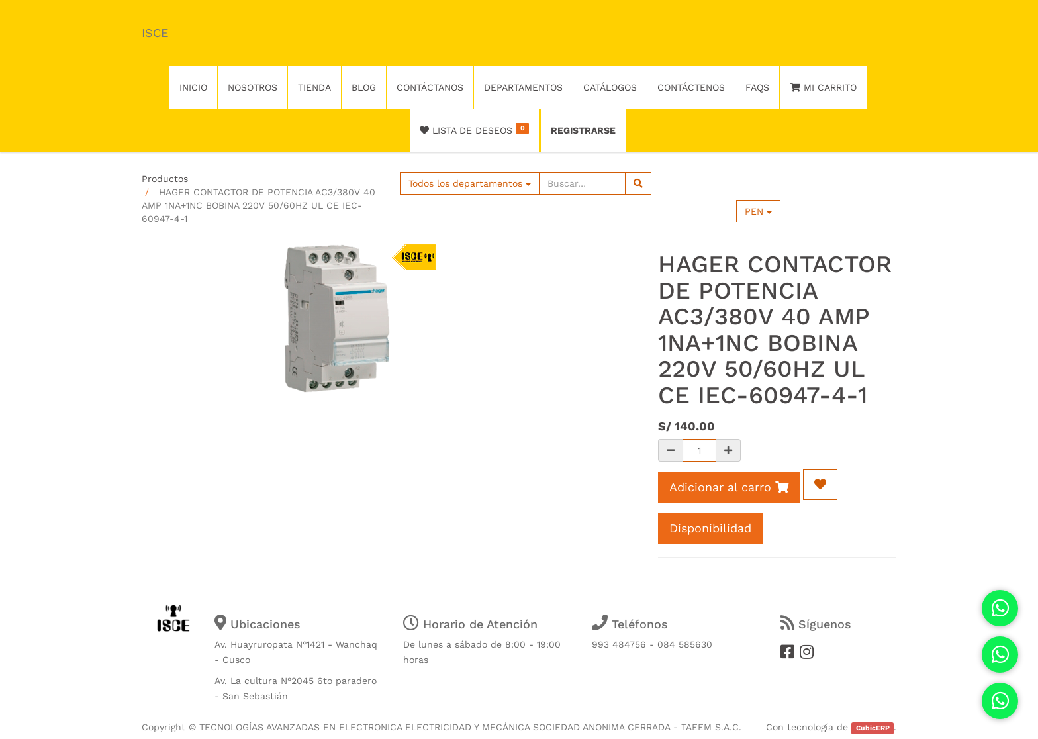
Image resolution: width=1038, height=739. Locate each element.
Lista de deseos (474, 129)
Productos (165, 178)
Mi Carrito (823, 87)
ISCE (155, 33)
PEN (758, 211)
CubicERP (873, 728)
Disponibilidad (710, 528)
